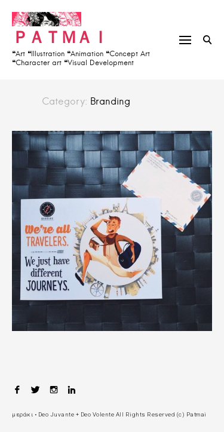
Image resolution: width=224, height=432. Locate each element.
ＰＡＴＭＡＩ (60, 36)
